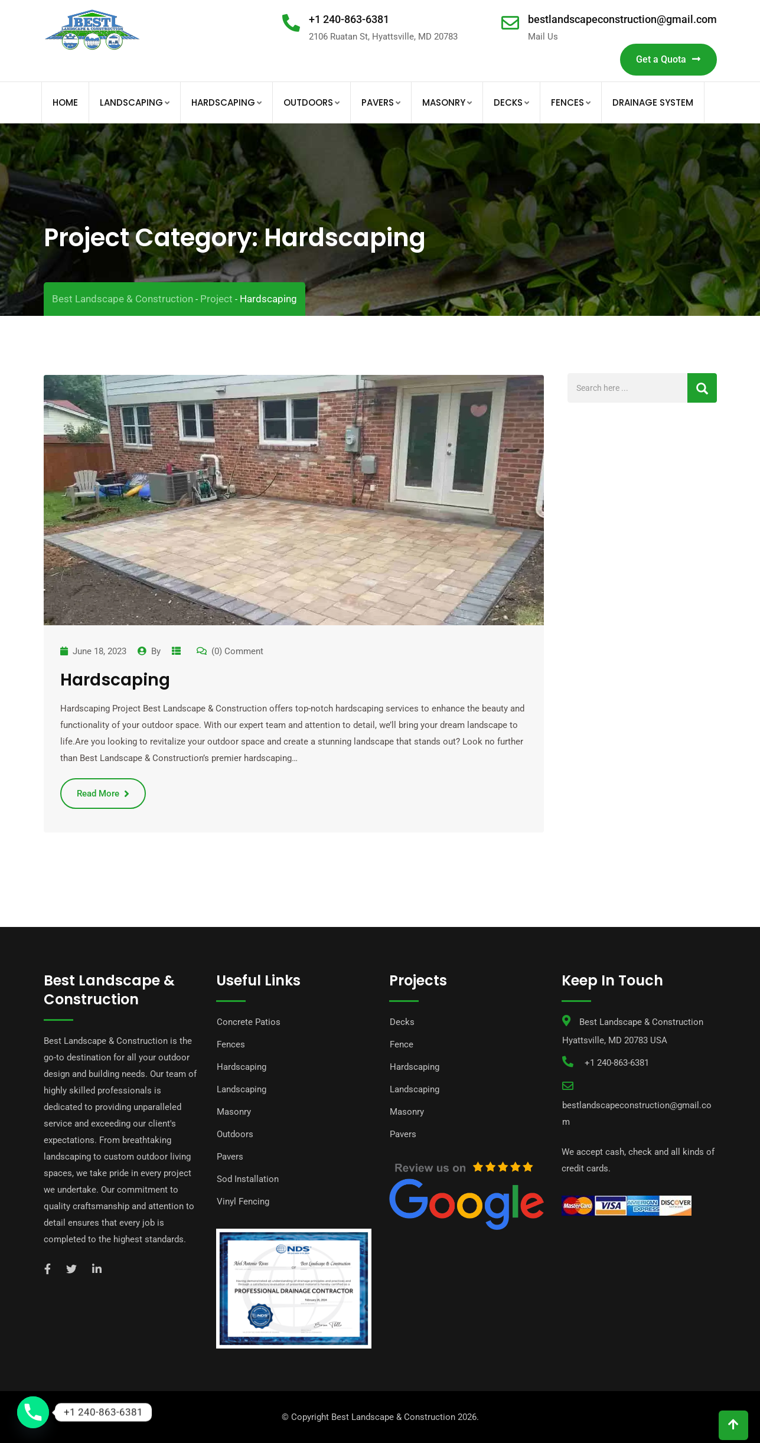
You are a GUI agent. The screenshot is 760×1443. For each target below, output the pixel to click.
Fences (567, 102)
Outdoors (308, 102)
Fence (401, 1044)
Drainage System (652, 102)
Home (65, 102)
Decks (508, 102)
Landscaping (131, 102)
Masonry (443, 102)
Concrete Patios (248, 1022)
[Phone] (33, 1412)
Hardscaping (223, 102)
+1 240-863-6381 (349, 19)
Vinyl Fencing (243, 1201)
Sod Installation (248, 1179)
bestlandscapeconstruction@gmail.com (622, 19)
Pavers (377, 102)
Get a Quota (668, 59)
